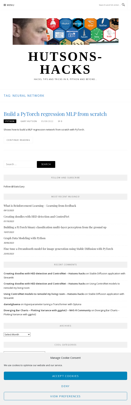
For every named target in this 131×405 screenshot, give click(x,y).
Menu (10, 5)
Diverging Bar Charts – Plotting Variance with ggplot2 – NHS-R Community (47, 310)
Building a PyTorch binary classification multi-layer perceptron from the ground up (55, 227)
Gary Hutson (29, 121)
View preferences (65, 396)
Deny (65, 386)
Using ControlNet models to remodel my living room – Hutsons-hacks (44, 294)
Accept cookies (65, 376)
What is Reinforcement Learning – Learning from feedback (40, 205)
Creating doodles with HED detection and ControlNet (36, 216)
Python (10, 121)
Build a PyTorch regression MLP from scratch (55, 113)
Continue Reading (18, 140)
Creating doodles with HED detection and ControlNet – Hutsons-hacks (44, 273)
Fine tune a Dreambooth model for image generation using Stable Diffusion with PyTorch (58, 249)
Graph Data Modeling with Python (25, 238)
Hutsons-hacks (65, 62)
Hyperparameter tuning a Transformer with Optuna (52, 304)
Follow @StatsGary (14, 186)
